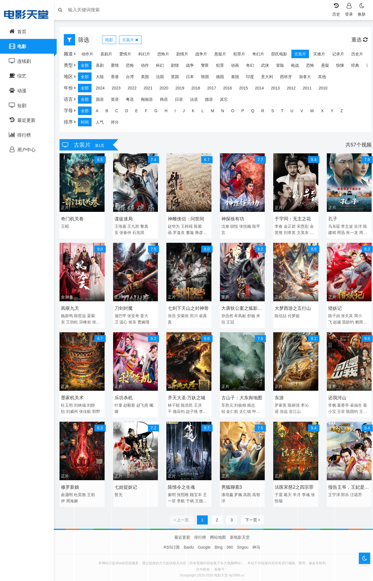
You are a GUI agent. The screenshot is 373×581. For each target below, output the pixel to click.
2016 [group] (230, 89)
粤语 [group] (133, 101)
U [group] (294, 112)
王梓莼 (188, 226)
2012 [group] (294, 89)
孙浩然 (227, 314)
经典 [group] (358, 66)
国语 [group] (103, 101)
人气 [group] (103, 123)
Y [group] (335, 112)
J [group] (187, 112)
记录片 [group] (335, 55)
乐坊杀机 (125, 395)
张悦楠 (245, 226)
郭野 (99, 409)
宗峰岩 (88, 321)
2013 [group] (278, 89)
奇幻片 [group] (255, 55)
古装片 (133, 41)
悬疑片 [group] (217, 55)
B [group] (109, 112)
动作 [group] (148, 66)
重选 (356, 41)
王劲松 (75, 321)
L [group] (205, 112)
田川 (195, 314)
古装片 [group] (297, 55)
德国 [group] (223, 78)
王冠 (230, 321)
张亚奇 (135, 314)
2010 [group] (325, 89)
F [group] (149, 112)
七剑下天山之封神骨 (189, 307)
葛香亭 (341, 403)
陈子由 (332, 314)
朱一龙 (350, 233)
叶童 (120, 403)
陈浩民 (188, 403)
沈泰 (225, 226)
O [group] (235, 112)
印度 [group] (253, 78)
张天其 (345, 314)
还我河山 (335, 395)
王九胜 (135, 226)
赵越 (335, 321)
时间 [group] (88, 123)
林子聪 (175, 403)
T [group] (285, 112)
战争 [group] (193, 66)
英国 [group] (178, 78)
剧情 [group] (178, 66)
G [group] (158, 112)
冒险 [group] (283, 66)
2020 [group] (166, 89)
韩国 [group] (208, 78)
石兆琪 (140, 233)
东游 (278, 395)
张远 (283, 409)
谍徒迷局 (125, 219)
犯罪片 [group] (236, 55)
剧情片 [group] (179, 55)
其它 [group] (227, 101)
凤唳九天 (73, 307)
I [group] (178, 112)
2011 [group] (310, 89)
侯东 (134, 321)
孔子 (330, 219)
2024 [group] (103, 89)
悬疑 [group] (328, 66)
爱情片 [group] (122, 55)
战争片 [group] (198, 55)
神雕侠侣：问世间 (187, 219)
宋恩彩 (302, 226)
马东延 (332, 226)
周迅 (339, 233)
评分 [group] (118, 123)
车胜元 (227, 403)
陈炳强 (293, 403)
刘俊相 (240, 403)
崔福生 (354, 403)
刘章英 (289, 233)
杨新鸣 (70, 314)
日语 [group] (182, 101)
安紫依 (184, 314)
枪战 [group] (298, 66)
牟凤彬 (240, 314)
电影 (112, 41)
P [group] (245, 112)
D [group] (129, 112)
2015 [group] (246, 89)
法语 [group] (197, 101)
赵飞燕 (144, 403)
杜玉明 (70, 403)
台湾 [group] (133, 78)
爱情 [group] (118, 66)
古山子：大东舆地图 (241, 395)
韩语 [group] (167, 101)
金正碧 (289, 226)
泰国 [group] (238, 78)
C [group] (119, 112)
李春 (278, 226)
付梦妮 (293, 314)
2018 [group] (198, 89)
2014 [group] (262, 89)
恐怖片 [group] (160, 55)
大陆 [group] (103, 78)
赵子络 (193, 409)
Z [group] (344, 112)
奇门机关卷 (75, 219)
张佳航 (88, 409)
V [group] (304, 112)
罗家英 (280, 403)
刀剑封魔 (125, 307)
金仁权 (232, 409)
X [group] (325, 112)
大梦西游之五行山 (292, 307)
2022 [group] (134, 89)
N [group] (225, 112)
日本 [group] (193, 78)
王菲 (339, 409)
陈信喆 (280, 314)
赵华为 (175, 226)
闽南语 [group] (150, 101)
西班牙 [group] (289, 78)
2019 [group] (182, 89)
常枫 (330, 403)
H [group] (169, 112)
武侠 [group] (268, 66)
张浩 (173, 314)
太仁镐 (245, 409)
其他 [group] (325, 78)
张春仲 (127, 233)
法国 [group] (163, 78)
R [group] (265, 112)
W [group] (315, 112)
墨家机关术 (75, 395)
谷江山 (294, 409)
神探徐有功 (232, 219)
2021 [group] (150, 89)
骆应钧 (180, 409)
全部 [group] (88, 66)
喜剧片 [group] (103, 55)
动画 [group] (238, 66)
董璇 (191, 233)
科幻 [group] (163, 66)
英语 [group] (118, 101)
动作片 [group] (84, 55)
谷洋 (356, 226)
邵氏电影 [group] (276, 55)
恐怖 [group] (133, 66)
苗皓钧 (346, 321)
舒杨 (251, 314)
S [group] (275, 112)
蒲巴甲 (122, 314)
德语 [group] (212, 101)
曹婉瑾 (145, 321)
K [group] (196, 112)
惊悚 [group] (343, 66)
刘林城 (83, 403)
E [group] (139, 112)
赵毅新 (131, 403)
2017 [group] (214, 89)
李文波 (345, 226)
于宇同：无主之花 (292, 219)
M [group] (215, 112)
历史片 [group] (354, 55)
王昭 (68, 226)
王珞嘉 (122, 226)
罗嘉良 (180, 233)
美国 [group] (148, 78)
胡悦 (234, 226)
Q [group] (255, 112)
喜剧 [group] (103, 66)
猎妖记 (333, 307)
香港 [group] (118, 78)
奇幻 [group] (253, 66)
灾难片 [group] (316, 55)
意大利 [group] (270, 78)
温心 (125, 321)
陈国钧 (350, 409)
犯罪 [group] (223, 66)
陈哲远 (83, 314)
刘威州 (75, 409)
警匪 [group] (208, 66)
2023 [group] (119, 89)
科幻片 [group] (141, 55)
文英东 (302, 233)
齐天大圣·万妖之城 (187, 395)
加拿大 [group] (308, 78)
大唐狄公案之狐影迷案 (241, 308)
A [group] (100, 112)
